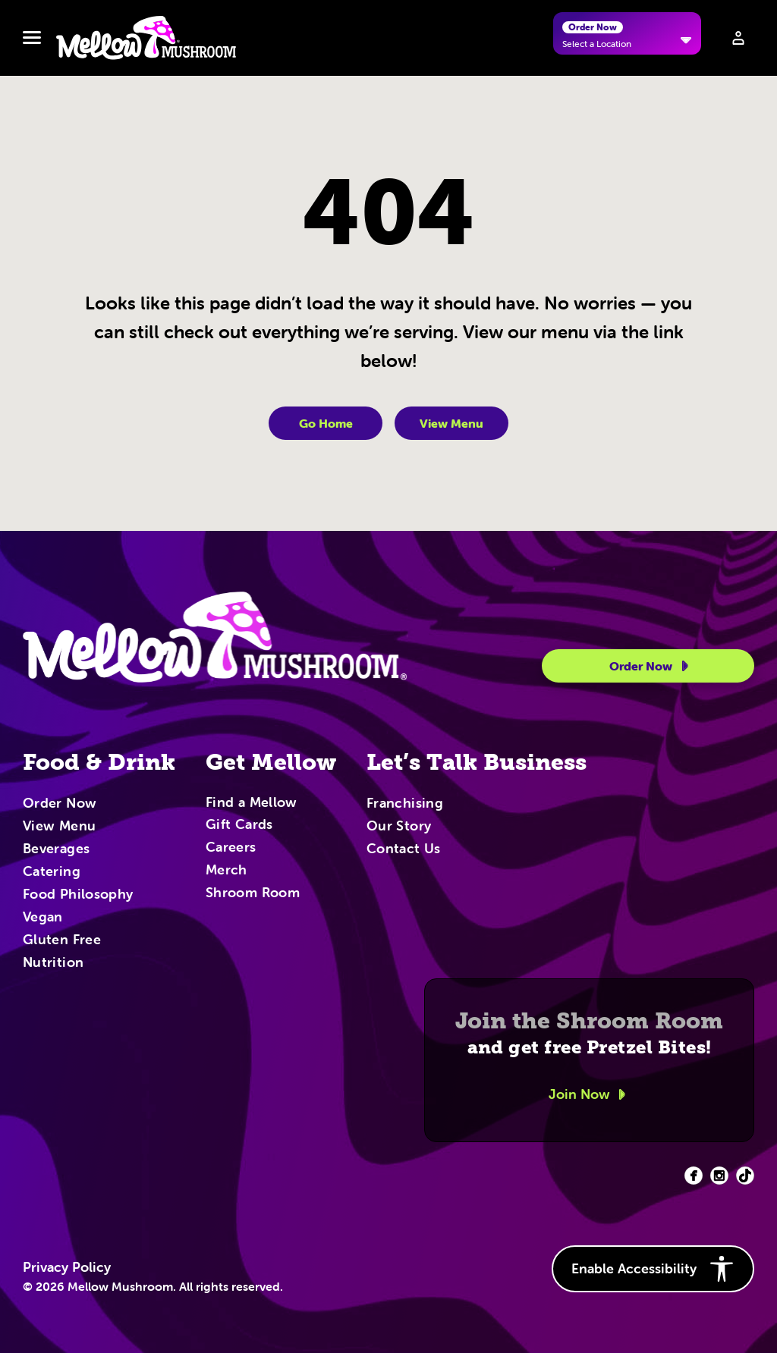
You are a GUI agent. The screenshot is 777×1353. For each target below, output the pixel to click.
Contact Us (403, 849)
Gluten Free (62, 940)
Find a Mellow (251, 803)
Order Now (651, 666)
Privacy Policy (67, 1267)
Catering (51, 872)
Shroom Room (253, 893)
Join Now (590, 1094)
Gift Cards (239, 825)
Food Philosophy (78, 895)
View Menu (451, 423)
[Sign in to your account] (738, 38)
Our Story (398, 826)
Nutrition (53, 963)
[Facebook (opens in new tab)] (693, 1175)
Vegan (43, 917)
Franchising (404, 803)
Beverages (56, 849)
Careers (231, 847)
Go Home (326, 423)
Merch (226, 870)
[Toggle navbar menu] (32, 38)
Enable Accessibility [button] (653, 1269)
